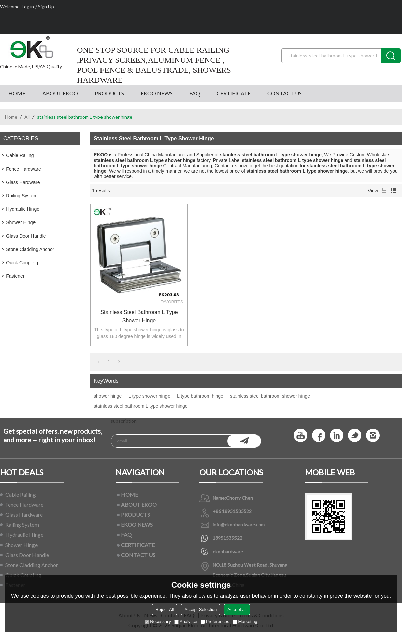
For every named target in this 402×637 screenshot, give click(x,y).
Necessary (158, 621)
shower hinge (108, 396)
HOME (16, 93)
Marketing (245, 621)
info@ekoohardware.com (239, 524)
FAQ (194, 93)
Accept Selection (200, 609)
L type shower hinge (149, 396)
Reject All (164, 609)
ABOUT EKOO (60, 93)
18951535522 (227, 538)
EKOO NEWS (157, 93)
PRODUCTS (109, 93)
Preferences (215, 621)
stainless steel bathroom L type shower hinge (139, 316)
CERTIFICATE (234, 93)
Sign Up (46, 6)
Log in (28, 6)
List (384, 190)
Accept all (236, 609)
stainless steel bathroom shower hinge (270, 396)
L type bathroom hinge (200, 396)
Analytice (185, 621)
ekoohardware (228, 551)
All (27, 117)
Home (11, 117)
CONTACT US (284, 93)
